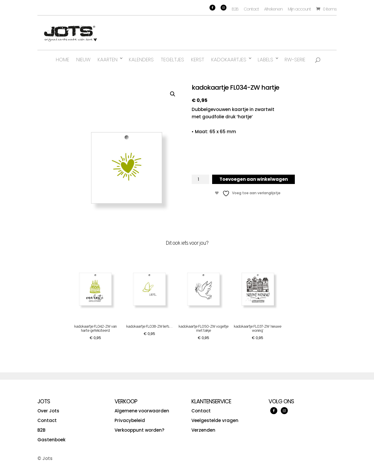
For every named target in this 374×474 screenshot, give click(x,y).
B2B (235, 9)
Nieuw (83, 59)
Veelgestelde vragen (214, 420)
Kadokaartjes (228, 59)
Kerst (197, 59)
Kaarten (107, 59)
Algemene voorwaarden (142, 411)
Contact (251, 9)
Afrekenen (273, 9)
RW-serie (295, 59)
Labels (265, 59)
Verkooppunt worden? (139, 430)
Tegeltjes (172, 59)
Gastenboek (51, 440)
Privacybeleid (130, 420)
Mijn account (299, 9)
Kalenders (141, 59)
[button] (172, 94)
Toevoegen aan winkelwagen (253, 179)
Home (62, 59)
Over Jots (48, 411)
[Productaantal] (200, 179)
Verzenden (203, 430)
